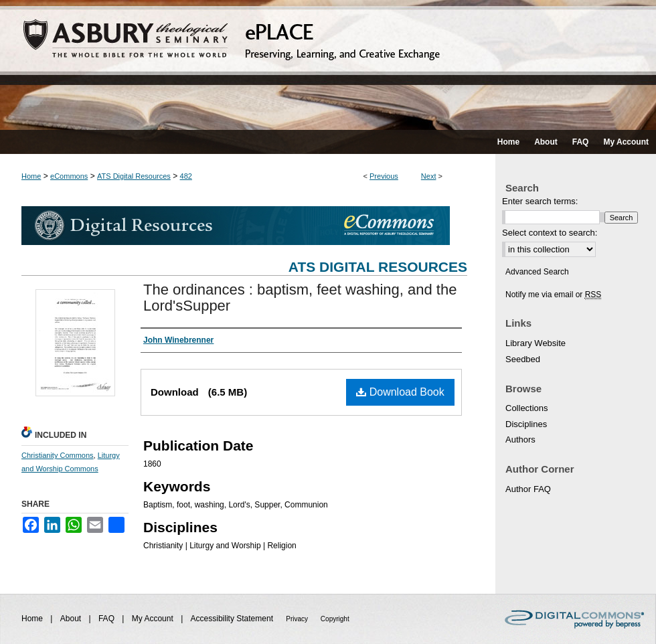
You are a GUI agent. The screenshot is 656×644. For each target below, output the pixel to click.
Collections (526, 408)
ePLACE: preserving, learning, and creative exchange (328, 65)
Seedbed (522, 359)
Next (428, 176)
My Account (153, 618)
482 (186, 176)
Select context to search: (549, 233)
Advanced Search (537, 271)
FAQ (107, 618)
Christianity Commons (57, 455)
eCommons (69, 176)
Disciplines (526, 424)
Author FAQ (528, 489)
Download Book (400, 392)
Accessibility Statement (233, 618)
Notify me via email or (553, 294)
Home (31, 176)
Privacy (298, 619)
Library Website (535, 343)
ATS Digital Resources (134, 176)
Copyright (335, 619)
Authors (520, 439)
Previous (384, 176)
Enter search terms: (540, 201)
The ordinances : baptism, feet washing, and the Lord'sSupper (300, 297)
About (72, 618)
